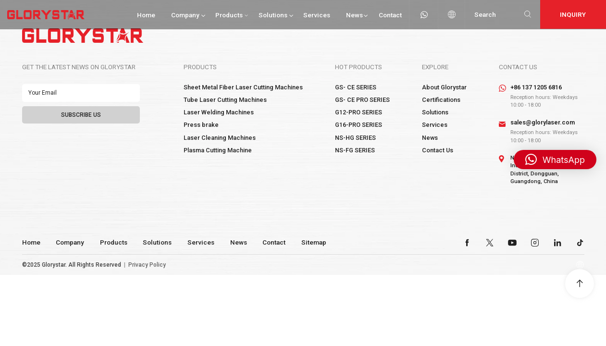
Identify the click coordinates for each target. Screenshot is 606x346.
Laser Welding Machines (219, 112)
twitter (489, 242)
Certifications (441, 99)
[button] (555, 159)
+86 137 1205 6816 (536, 87)
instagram (535, 242)
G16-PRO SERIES (358, 124)
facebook (467, 242)
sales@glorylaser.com (542, 122)
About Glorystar (444, 87)
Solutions (273, 15)
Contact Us (437, 150)
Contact (390, 15)
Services (316, 15)
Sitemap (313, 242)
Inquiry (573, 14)
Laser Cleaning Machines (220, 137)
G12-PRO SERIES (358, 112)
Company (185, 15)
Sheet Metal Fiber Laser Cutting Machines (243, 87)
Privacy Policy (147, 264)
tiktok (580, 242)
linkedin (557, 242)
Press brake (201, 124)
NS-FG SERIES (355, 150)
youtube (512, 242)
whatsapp (424, 14)
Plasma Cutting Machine (218, 150)
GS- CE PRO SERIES (362, 99)
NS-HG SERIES (355, 137)
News (354, 15)
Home (146, 15)
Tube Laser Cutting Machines (225, 99)
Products (229, 15)
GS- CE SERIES (355, 87)
